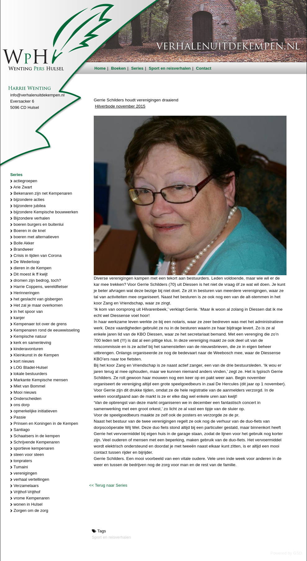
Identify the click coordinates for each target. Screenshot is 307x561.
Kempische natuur (28, 336)
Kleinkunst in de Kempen (34, 355)
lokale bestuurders (28, 373)
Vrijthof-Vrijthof (25, 491)
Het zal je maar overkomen (36, 305)
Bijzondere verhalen (30, 218)
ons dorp (19, 404)
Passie (18, 417)
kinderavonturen (26, 348)
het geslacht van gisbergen (36, 299)
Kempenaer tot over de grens (38, 324)
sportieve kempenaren (32, 448)
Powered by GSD (286, 553)
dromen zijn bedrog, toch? (35, 280)
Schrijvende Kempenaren (35, 442)
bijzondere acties (27, 199)
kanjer (17, 317)
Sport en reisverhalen (170, 68)
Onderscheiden (25, 398)
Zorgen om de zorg (29, 510)
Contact (203, 68)
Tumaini (19, 467)
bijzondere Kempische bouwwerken (44, 212)
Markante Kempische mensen (39, 380)
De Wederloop (25, 261)
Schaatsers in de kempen (35, 436)
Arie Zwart (21, 187)
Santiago (20, 429)
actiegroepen (23, 180)
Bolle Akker (22, 243)
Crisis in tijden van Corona (35, 255)
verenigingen (23, 473)
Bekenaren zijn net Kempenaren (41, 193)
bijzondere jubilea (28, 205)
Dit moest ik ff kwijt (28, 274)
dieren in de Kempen (31, 268)
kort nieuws (22, 361)
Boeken (118, 68)
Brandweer (22, 249)
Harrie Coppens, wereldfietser (39, 286)
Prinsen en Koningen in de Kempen (44, 423)
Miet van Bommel (27, 386)
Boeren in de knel (28, 230)
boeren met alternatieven (34, 236)
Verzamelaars (24, 485)
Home (100, 68)
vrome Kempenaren (30, 498)
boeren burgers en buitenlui (37, 224)
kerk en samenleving (30, 342)
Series (137, 68)
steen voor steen (27, 454)
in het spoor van (26, 311)
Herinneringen (24, 292)
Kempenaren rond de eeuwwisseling (45, 330)
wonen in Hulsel (26, 504)
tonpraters (21, 460)
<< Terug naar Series (108, 485)
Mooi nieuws (23, 392)
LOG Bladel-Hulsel (28, 367)
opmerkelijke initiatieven (33, 411)
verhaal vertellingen (29, 479)
